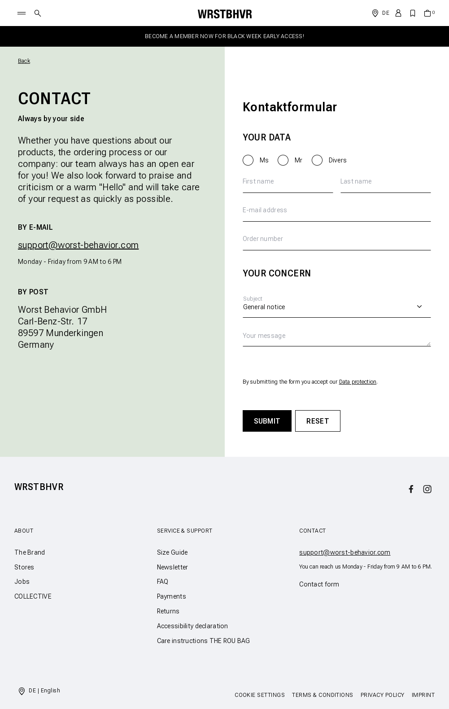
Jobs (22, 581)
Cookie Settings (260, 695)
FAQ (163, 581)
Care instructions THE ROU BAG (203, 640)
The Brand (29, 552)
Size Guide (172, 552)
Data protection (358, 382)
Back (24, 61)
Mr (299, 160)
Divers (338, 160)
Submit (267, 421)
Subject (253, 299)
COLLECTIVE (33, 596)
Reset (317, 421)
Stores (24, 567)
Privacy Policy (383, 695)
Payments (171, 596)
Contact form (319, 584)
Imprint (423, 695)
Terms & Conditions (322, 695)
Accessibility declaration (192, 626)
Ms (264, 160)
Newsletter (172, 567)
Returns (168, 611)
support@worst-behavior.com (78, 245)
